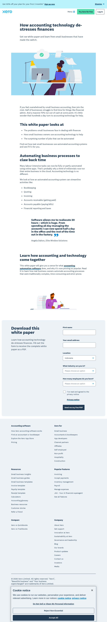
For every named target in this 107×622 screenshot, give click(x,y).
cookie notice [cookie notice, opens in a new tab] (64, 598)
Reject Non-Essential (53, 611)
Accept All (53, 618)
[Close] (92, 590)
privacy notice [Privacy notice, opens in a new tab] (79, 598)
